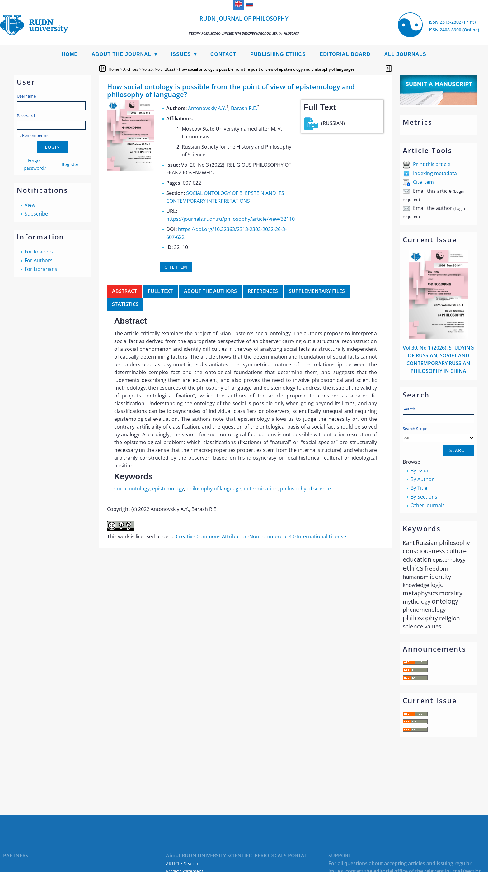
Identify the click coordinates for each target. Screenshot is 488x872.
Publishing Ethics (278, 54)
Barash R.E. (244, 108)
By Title (419, 488)
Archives (130, 69)
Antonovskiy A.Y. (207, 108)
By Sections (424, 496)
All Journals (405, 54)
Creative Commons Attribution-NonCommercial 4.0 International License (261, 536)
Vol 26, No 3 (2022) (158, 69)
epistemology (168, 488)
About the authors (210, 291)
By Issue (420, 470)
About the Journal (121, 54)
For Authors (39, 260)
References (263, 291)
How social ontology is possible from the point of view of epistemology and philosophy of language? (266, 69)
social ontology (132, 488)
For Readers (39, 251)
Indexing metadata (435, 173)
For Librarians (41, 269)
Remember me (35, 135)
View (30, 205)
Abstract (124, 291)
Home (70, 54)
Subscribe (36, 213)
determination (261, 488)
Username (26, 96)
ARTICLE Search (182, 863)
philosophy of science (305, 488)
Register (70, 164)
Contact (223, 54)
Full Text (160, 291)
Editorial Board (345, 54)
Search (409, 409)
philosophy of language (213, 488)
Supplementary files (317, 291)
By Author (422, 479)
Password (26, 115)
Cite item (423, 182)
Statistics (125, 304)
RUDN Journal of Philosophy (244, 25)
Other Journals (428, 505)
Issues (181, 54)
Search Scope (438, 434)
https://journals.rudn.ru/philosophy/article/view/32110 (230, 219)
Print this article (431, 164)
